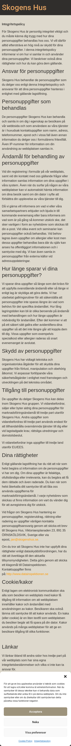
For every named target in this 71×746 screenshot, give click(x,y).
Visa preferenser (35, 732)
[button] (65, 676)
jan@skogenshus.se (24, 540)
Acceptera (35, 711)
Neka (35, 722)
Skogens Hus (24, 7)
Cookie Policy (25, 741)
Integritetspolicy (42, 741)
